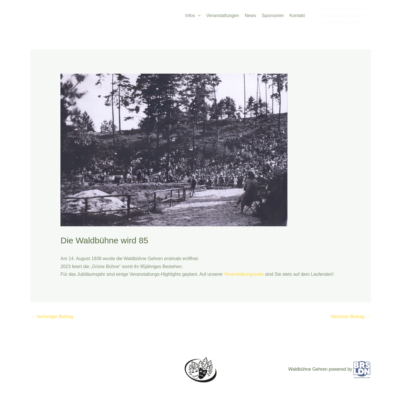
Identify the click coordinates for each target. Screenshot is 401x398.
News (250, 15)
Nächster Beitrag (350, 316)
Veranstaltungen (222, 15)
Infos (193, 16)
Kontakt (297, 15)
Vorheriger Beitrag (52, 316)
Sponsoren (273, 15)
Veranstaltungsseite (244, 274)
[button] (198, 16)
